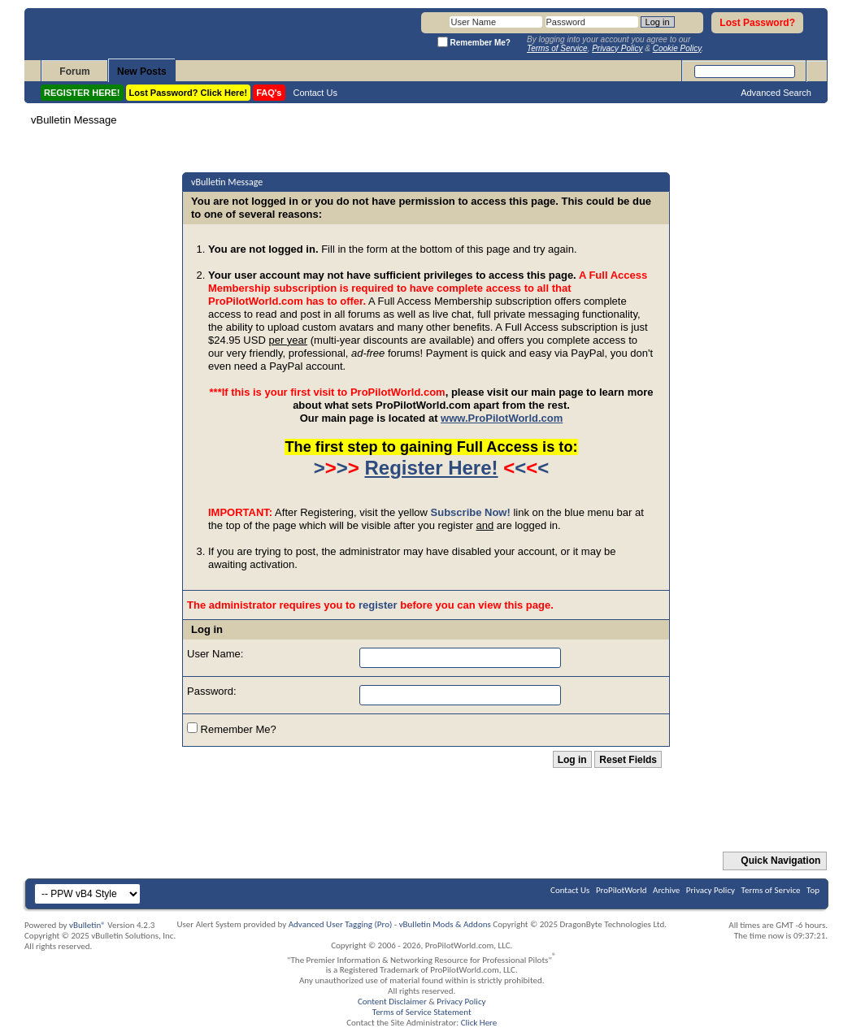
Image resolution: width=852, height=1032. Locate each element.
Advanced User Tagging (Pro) (341, 924)
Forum (74, 71)
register (378, 605)
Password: (212, 691)
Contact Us (315, 93)
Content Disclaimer (392, 1001)
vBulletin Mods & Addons (445, 924)
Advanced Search (776, 93)
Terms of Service (771, 890)
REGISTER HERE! (82, 93)
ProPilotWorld (621, 890)
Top (812, 890)
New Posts (142, 71)
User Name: (215, 654)
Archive (666, 890)
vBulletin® (87, 925)
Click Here (479, 1022)
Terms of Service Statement (422, 1012)
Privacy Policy (710, 890)
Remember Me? (231, 728)
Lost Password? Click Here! (188, 93)
